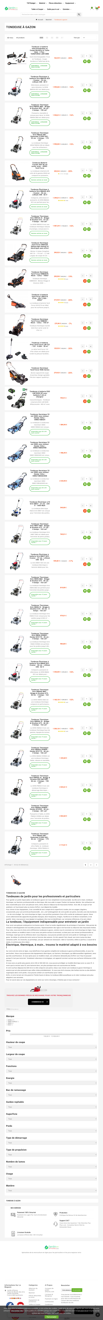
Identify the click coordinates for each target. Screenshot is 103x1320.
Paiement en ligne (51, 1299)
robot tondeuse (81, 975)
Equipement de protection (34, 1300)
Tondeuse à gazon (13, 1201)
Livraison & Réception (49, 1295)
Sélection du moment (33, 1289)
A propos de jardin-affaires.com (49, 1290)
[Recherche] (48, 14)
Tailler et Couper (34, 1304)
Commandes (49, 1301)
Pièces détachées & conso (35, 1296)
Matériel (32, 1293)
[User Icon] (91, 8)
